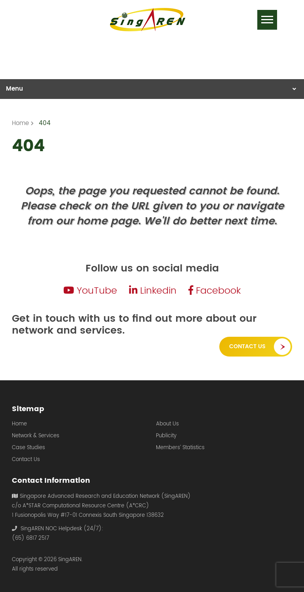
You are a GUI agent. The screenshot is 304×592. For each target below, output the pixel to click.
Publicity (166, 436)
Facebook (214, 291)
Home (19, 424)
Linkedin (153, 291)
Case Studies (28, 448)
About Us (167, 424)
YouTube (90, 291)
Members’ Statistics (180, 448)
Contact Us (247, 346)
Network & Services (35, 436)
